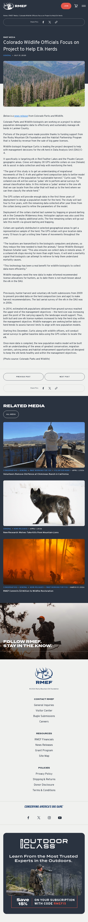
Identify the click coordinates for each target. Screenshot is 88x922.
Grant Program (44, 750)
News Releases (44, 745)
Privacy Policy (44, 774)
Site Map (44, 756)
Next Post (65, 377)
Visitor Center (44, 710)
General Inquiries (44, 705)
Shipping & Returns (44, 779)
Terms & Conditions (44, 790)
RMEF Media (13, 16)
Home (5, 16)
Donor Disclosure (44, 785)
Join (66, 6)
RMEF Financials (44, 739)
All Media (11, 414)
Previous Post (23, 377)
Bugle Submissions (44, 716)
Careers (44, 721)
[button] (43, 22)
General (7, 55)
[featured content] (44, 873)
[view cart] (76, 6)
